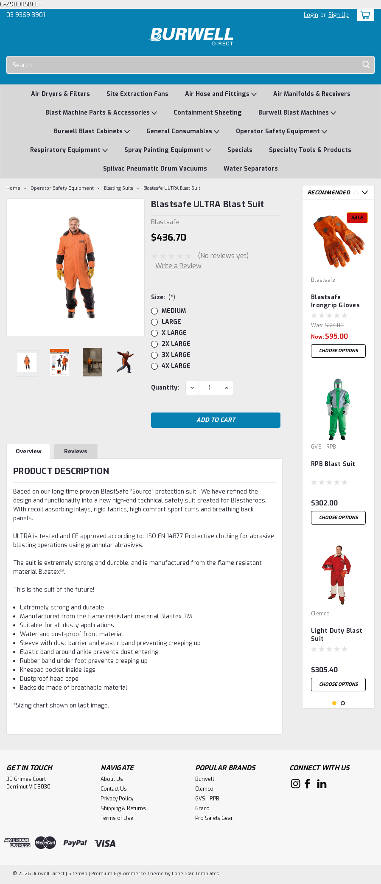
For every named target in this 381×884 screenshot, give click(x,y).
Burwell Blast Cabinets (92, 131)
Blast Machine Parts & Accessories (101, 113)
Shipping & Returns (123, 810)
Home (13, 188)
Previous (356, 192)
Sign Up (338, 15)
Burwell (204, 781)
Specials (239, 150)
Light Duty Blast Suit (336, 635)
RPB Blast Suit (333, 464)
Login (311, 15)
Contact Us (114, 791)
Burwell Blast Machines (297, 113)
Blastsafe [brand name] (323, 280)
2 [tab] (343, 703)
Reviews (75, 453)
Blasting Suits (118, 188)
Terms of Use (117, 820)
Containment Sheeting (208, 113)
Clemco (204, 791)
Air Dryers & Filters (60, 94)
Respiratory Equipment (69, 150)
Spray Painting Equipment (167, 150)
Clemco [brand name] (320, 613)
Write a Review (178, 265)
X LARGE (174, 333)
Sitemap (77, 876)
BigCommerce (130, 876)
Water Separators (251, 169)
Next (364, 192)
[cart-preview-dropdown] (364, 15)
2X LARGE (176, 344)
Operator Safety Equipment (281, 131)
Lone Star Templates (195, 876)
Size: (163, 297)
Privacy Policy (117, 800)
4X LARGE (176, 366)
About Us (112, 781)
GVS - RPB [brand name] (323, 446)
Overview (29, 453)
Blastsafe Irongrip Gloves (335, 301)
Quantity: (165, 388)
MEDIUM (174, 311)
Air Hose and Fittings (221, 94)
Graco (202, 810)
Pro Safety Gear (214, 820)
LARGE (171, 322)
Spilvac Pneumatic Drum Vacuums (155, 169)
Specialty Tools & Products (310, 150)
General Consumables (182, 131)
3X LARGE (176, 355)
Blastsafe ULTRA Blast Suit (171, 188)
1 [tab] (334, 703)
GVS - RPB (207, 800)
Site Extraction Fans (137, 94)
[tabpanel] (338, 284)
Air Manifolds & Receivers (311, 94)
